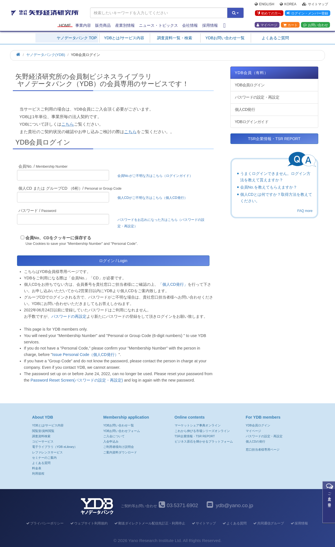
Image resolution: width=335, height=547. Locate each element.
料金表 (36, 468)
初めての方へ (269, 14)
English (264, 4)
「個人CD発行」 (173, 284)
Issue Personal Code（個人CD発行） (85, 354)
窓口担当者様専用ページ (262, 449)
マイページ (267, 25)
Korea (288, 4)
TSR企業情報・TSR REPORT (274, 138)
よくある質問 (41, 463)
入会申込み (111, 441)
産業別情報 (125, 25)
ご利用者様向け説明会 (118, 446)
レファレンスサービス (47, 452)
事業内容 (83, 25)
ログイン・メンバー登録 (307, 14)
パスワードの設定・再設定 (257, 97)
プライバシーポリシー (44, 523)
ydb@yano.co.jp (234, 505)
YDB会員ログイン (250, 85)
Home (65, 25)
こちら (67, 124)
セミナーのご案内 (44, 457)
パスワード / (37, 210)
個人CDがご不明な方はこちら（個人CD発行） (152, 198)
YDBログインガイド (251, 121)
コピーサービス (43, 441)
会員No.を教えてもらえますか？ (268, 187)
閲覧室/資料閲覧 (43, 431)
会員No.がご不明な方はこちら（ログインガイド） (156, 176)
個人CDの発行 (255, 441)
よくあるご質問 (275, 38)
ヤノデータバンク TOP (77, 38)
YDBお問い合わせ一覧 (225, 38)
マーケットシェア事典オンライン (198, 425)
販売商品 (103, 25)
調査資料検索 (41, 436)
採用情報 (210, 25)
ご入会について (114, 436)
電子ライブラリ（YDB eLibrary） (54, 446)
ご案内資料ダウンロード (120, 452)
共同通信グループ (268, 523)
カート (290, 25)
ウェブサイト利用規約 (88, 523)
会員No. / (43, 166)
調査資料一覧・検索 (174, 38)
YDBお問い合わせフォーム (121, 431)
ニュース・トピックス (158, 25)
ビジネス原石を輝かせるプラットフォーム (204, 441)
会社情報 (190, 25)
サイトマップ (315, 4)
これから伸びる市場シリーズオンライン (202, 431)
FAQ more (305, 211)
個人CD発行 (245, 109)
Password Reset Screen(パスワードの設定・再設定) (76, 380)
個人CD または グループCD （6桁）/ (69, 188)
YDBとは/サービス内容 (124, 38)
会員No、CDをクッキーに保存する (58, 238)
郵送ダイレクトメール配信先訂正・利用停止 (149, 523)
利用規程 (38, 473)
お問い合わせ (315, 25)
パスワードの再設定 (68, 316)
